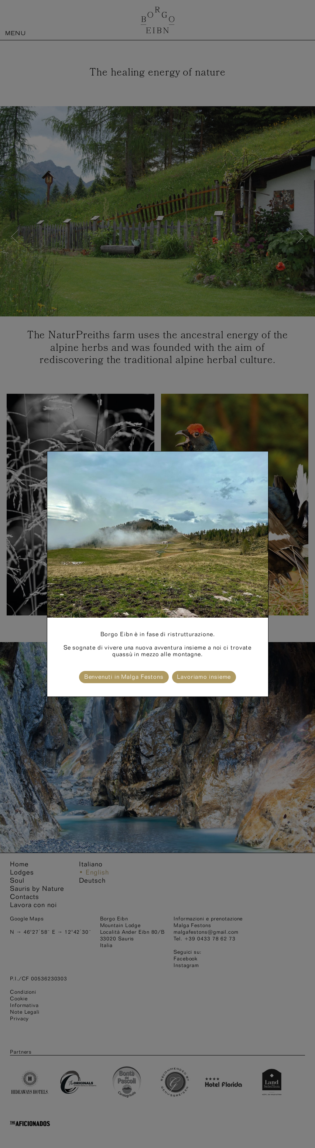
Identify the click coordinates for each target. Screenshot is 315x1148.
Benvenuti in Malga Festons (124, 676)
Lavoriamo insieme (204, 676)
